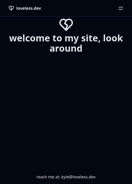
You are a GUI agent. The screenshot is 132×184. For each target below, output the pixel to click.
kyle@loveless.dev (78, 177)
